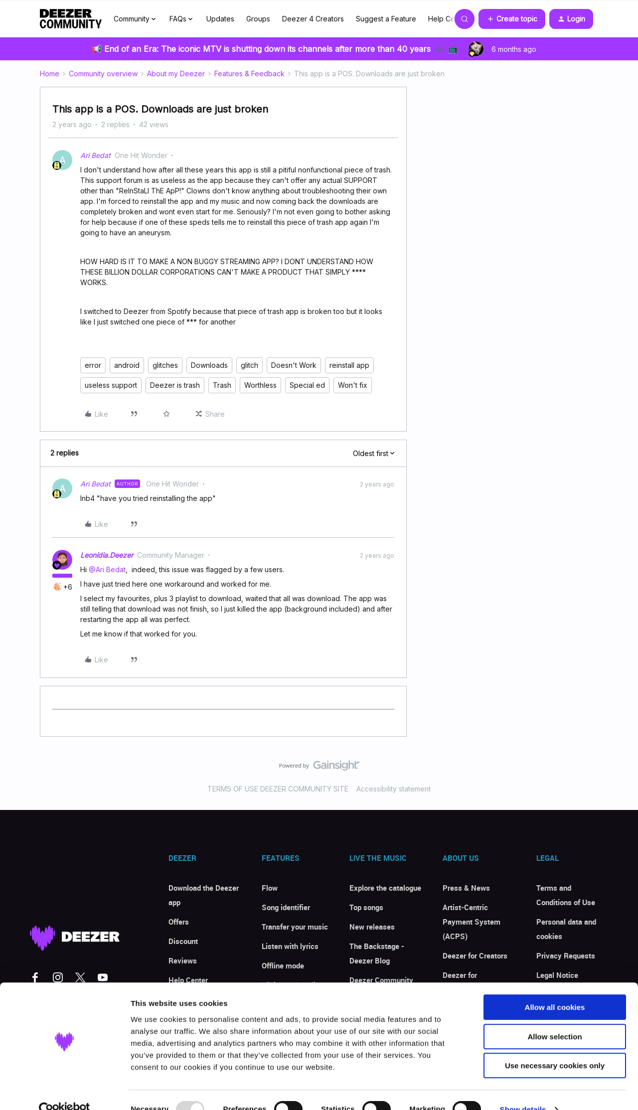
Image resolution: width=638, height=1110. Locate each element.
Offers (178, 922)
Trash (222, 385)
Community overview (103, 73)
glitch (249, 365)
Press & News (466, 888)
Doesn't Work (294, 365)
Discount (183, 941)
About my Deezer (176, 73)
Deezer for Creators (475, 955)
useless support (111, 385)
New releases (372, 927)
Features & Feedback (249, 73)
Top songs (366, 907)
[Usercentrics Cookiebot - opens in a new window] (64, 1090)
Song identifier (286, 907)
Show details (523, 1090)
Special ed (307, 385)
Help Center (448, 18)
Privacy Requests (565, 955)
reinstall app (349, 365)
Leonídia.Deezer (106, 555)
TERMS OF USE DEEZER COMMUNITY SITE (277, 789)
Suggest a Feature (386, 18)
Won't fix (352, 385)
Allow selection (554, 1017)
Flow (270, 888)
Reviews (182, 960)
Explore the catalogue (385, 888)
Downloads (209, 365)
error (93, 365)
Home (49, 73)
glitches (165, 365)
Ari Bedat (95, 155)
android (127, 365)
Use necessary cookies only (555, 1046)
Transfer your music (295, 927)
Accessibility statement (393, 789)
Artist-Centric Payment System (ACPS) (471, 921)
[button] (511, 19)
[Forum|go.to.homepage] (71, 19)
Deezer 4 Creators (313, 18)
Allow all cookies (555, 988)
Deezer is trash (175, 385)
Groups (258, 18)
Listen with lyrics (290, 946)
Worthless (260, 385)
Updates (220, 18)
